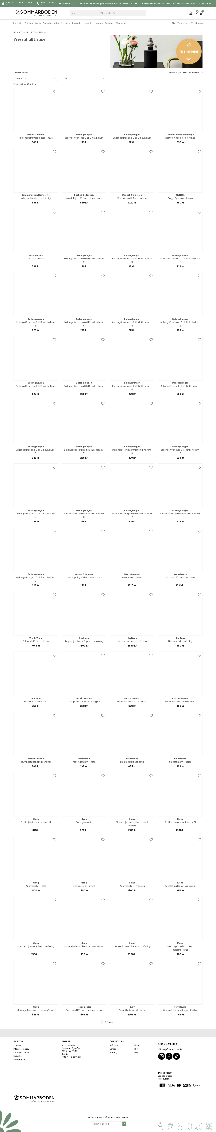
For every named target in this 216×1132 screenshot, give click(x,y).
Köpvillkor (17, 1056)
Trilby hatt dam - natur (83, 761)
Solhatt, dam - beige (180, 761)
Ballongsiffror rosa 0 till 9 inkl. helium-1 (84, 387)
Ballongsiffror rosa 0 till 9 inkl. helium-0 (132, 387)
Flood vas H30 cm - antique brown (83, 1010)
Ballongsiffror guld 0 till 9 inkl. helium (132, 137)
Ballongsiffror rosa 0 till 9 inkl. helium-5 (84, 324)
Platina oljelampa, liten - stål (180, 822)
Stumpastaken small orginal (36, 761)
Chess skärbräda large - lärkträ (180, 1010)
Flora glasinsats (83, 822)
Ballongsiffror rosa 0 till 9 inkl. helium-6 (36, 324)
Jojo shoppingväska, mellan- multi (83, 577)
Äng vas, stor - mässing (132, 886)
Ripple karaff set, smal (132, 761)
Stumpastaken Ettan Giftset (132, 701)
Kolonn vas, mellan (132, 577)
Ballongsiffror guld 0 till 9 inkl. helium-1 (180, 513)
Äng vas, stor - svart (84, 886)
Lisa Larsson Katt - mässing (132, 641)
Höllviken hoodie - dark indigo (36, 198)
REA (173, 23)
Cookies (17, 1045)
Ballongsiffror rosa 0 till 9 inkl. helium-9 (84, 260)
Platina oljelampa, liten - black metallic (132, 824)
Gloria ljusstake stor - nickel (36, 822)
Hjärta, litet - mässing (35, 701)
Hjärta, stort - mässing (180, 641)
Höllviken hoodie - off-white (180, 137)
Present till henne (40, 32)
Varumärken (183, 23)
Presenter (25, 32)
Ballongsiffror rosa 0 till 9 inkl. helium (83, 137)
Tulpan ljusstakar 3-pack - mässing (84, 641)
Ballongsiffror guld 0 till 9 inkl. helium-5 (180, 451)
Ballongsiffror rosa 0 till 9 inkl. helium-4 (132, 324)
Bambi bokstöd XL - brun (132, 1010)
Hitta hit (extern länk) (72, 1057)
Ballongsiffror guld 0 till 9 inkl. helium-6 (132, 451)
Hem (15, 32)
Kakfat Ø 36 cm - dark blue (180, 577)
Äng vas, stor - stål (36, 886)
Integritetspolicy (21, 1049)
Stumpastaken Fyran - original (84, 701)
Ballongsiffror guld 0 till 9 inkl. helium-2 (132, 515)
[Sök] (108, 13)
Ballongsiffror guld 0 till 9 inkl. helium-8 (36, 451)
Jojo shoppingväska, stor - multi (35, 137)
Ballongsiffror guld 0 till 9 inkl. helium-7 (84, 451)
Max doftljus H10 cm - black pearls (83, 198)
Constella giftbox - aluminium (180, 886)
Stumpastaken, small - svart (180, 701)
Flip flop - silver (35, 258)
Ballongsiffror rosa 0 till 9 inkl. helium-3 (180, 324)
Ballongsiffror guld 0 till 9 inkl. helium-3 (84, 515)
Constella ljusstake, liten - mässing (35, 946)
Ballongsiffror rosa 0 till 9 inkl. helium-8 (132, 260)
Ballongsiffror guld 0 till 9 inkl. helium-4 (36, 515)
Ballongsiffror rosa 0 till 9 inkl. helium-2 (36, 387)
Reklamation (19, 1059)
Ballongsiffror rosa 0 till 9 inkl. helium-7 (180, 260)
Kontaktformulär (21, 1052)
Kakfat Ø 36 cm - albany (35, 641)
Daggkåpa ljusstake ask (180, 198)
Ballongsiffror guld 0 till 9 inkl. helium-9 (180, 387)
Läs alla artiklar (165, 1076)
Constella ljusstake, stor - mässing (132, 946)
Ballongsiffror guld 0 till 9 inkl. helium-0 (36, 579)
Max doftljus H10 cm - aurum (132, 198)
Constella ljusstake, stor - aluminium (83, 946)
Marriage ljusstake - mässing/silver (36, 1010)
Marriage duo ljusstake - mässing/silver (180, 948)
